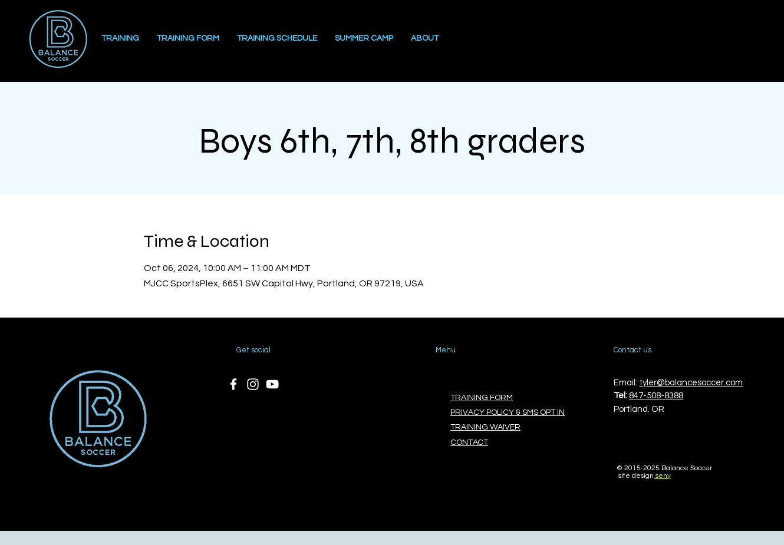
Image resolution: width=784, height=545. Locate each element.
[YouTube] (272, 384)
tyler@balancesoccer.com (691, 382)
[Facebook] (233, 384)
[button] (424, 39)
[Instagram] (253, 384)
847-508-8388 (656, 395)
